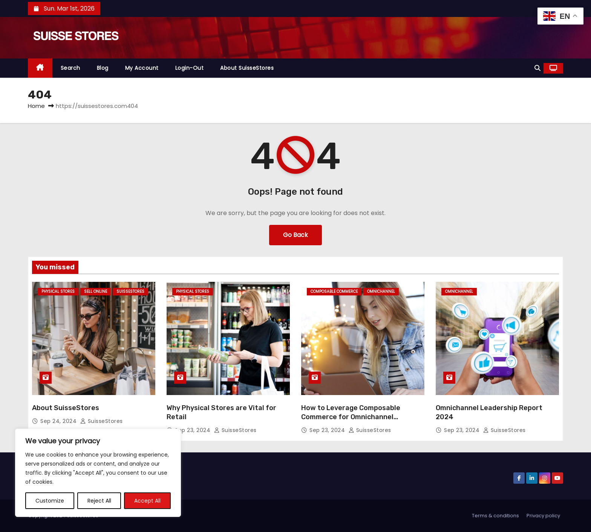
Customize (49, 500)
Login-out (189, 68)
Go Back (295, 235)
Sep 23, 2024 (193, 430)
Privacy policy (543, 515)
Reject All (99, 500)
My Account (142, 68)
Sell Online (95, 291)
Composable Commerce (334, 291)
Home (36, 106)
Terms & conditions (495, 515)
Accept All (147, 500)
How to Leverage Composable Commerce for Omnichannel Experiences (350, 417)
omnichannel (381, 291)
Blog (103, 68)
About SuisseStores (247, 68)
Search (70, 68)
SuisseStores (130, 291)
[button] (537, 68)
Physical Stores (58, 291)
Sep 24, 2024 (59, 421)
